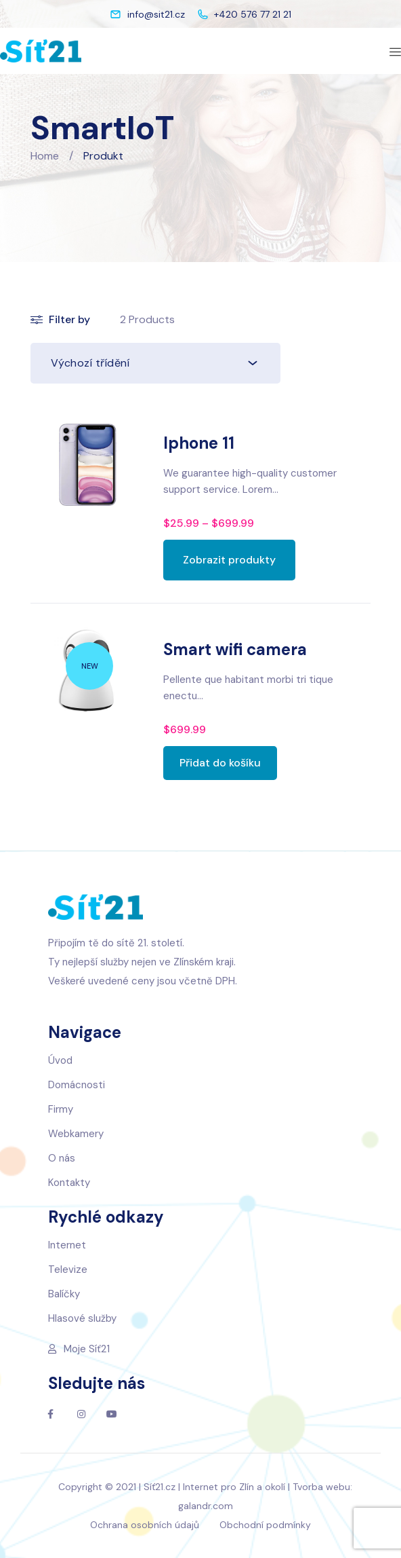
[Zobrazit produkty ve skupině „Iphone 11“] (229, 560)
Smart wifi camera (235, 649)
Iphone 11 (198, 442)
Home (44, 156)
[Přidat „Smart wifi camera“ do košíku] (220, 763)
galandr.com (205, 1506)
